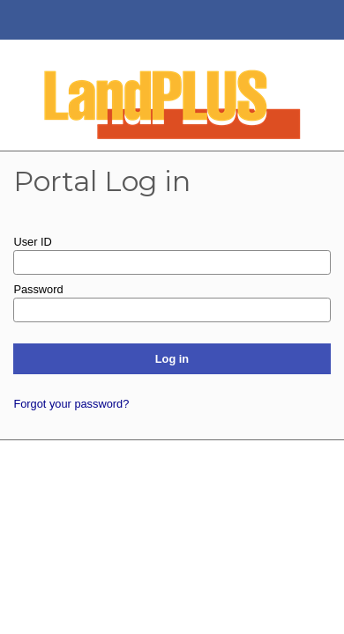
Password (38, 289)
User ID (32, 241)
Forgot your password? (71, 403)
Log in (172, 358)
